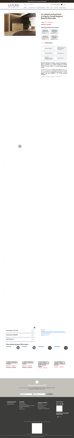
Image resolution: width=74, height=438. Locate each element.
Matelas (25, 7)
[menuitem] (65, 4)
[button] (14, 1)
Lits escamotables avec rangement (59, 332)
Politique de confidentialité (43, 433)
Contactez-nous (11, 401)
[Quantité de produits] (42, 43)
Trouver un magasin (56, 4)
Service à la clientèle (42, 405)
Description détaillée (12, 335)
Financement (40, 406)
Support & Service (42, 402)
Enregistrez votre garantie (43, 408)
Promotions (56, 7)
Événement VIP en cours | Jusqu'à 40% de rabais (37, 1)
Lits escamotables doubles (58, 331)
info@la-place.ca (10, 404)
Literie (51, 7)
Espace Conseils (63, 7)
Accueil (9, 11)
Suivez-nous (59, 401)
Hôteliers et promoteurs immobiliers (27, 405)
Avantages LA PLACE (12, 330)
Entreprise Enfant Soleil (24, 406)
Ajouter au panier (48, 42)
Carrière (21, 407)
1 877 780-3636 (10, 403)
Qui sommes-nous (23, 404)
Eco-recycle (21, 409)
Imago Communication (40, 436)
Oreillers (47, 7)
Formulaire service (42, 407)
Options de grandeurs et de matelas (49, 27)
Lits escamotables (31, 7)
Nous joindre (22, 403)
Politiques (40, 404)
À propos (21, 401)
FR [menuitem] (60, 417)
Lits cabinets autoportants (46, 333)
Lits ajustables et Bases (40, 7)
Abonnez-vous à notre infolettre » (62, 413)
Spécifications (10, 339)
